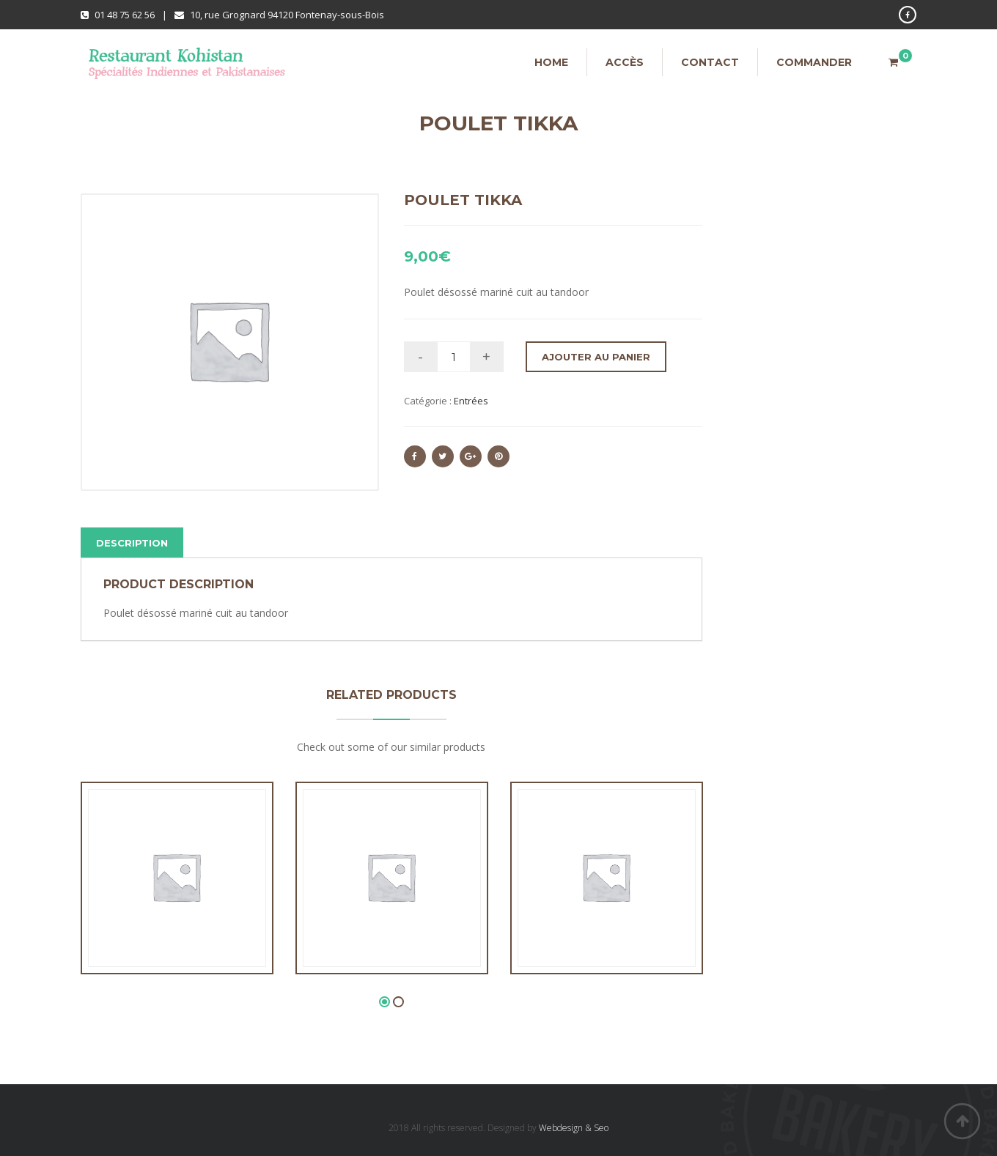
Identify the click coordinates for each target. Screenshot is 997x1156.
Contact (710, 62)
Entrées (471, 400)
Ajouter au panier (596, 357)
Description (132, 543)
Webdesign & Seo (573, 1128)
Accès (625, 62)
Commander (814, 62)
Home (551, 62)
